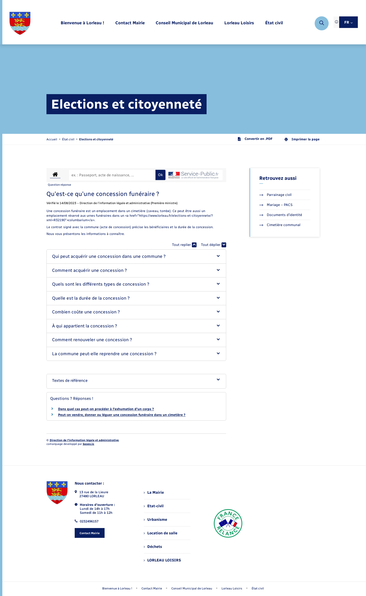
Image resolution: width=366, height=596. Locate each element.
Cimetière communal (279, 225)
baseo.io (88, 444)
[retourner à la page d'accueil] (20, 23)
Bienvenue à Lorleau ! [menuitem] (117, 588)
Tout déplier (213, 244)
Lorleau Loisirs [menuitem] (232, 588)
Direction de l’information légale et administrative (84, 440)
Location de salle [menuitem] (160, 533)
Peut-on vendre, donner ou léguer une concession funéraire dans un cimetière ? (121, 415)
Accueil (51, 139)
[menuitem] (82, 23)
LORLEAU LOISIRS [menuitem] (162, 560)
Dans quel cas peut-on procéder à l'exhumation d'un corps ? (106, 409)
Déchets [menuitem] (153, 546)
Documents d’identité (280, 215)
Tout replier (184, 244)
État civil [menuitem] (258, 588)
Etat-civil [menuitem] (154, 506)
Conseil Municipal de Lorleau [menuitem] (191, 588)
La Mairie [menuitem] (154, 492)
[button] (136, 256)
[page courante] (96, 139)
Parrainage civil (275, 195)
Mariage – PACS (275, 205)
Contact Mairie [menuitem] (151, 588)
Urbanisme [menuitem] (155, 519)
